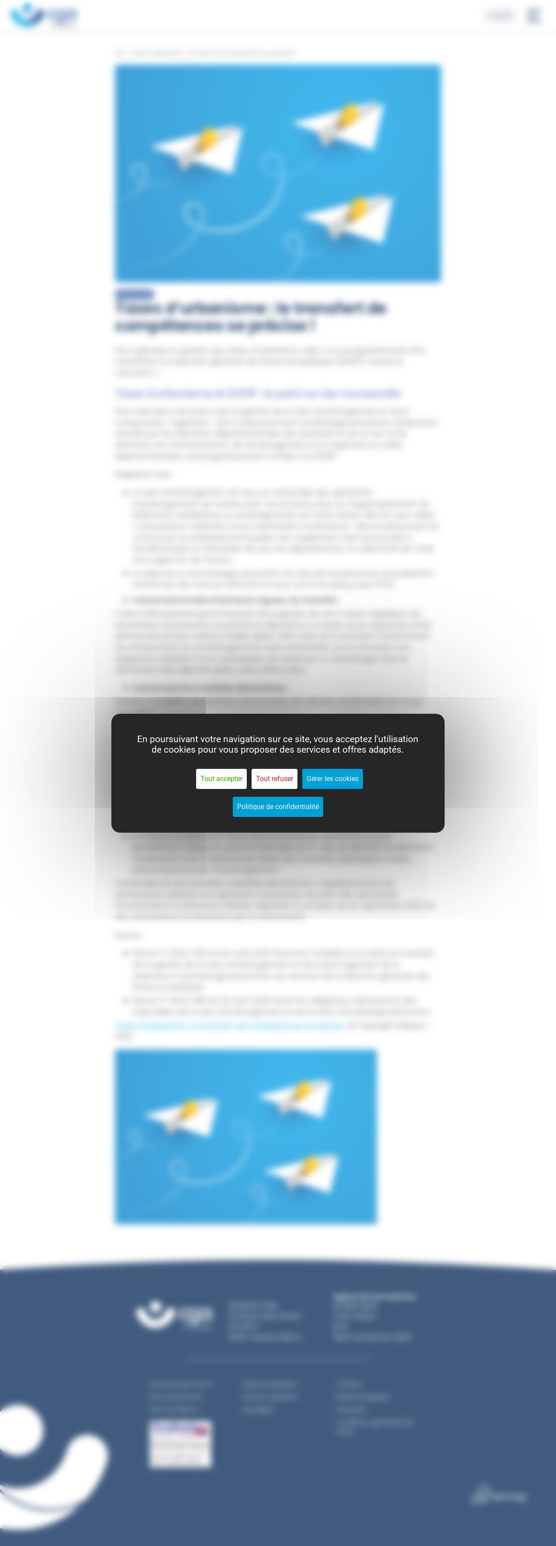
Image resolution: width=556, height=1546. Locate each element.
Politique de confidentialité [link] (278, 807)
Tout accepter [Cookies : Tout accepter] (221, 779)
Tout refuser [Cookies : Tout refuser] (274, 779)
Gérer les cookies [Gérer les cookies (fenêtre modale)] (333, 779)
